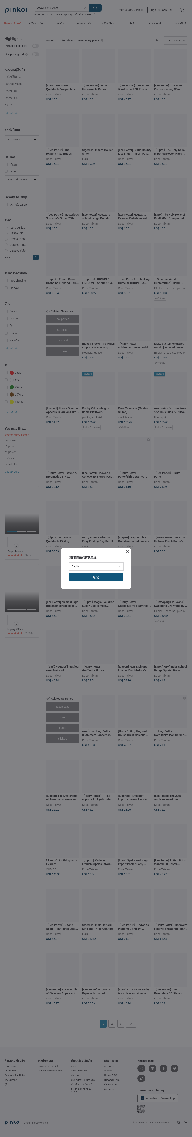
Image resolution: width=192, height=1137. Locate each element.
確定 (96, 577)
